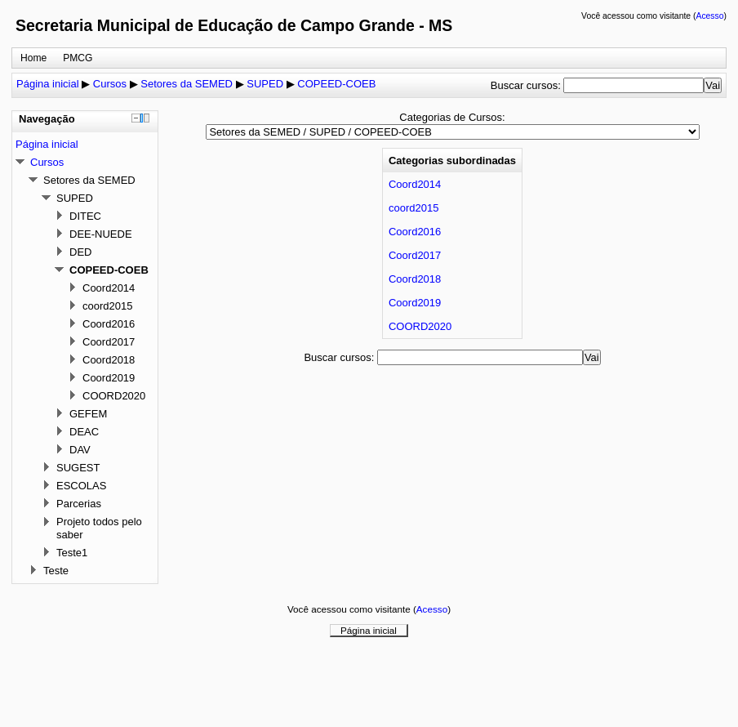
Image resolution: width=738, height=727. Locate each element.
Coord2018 (415, 279)
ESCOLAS (81, 485)
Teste (56, 570)
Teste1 (71, 552)
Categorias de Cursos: (452, 117)
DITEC (85, 216)
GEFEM (88, 414)
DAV (80, 450)
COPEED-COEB (336, 84)
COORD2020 (420, 326)
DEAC (84, 432)
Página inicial (47, 84)
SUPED (265, 84)
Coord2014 (415, 184)
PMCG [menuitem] (77, 58)
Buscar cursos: (527, 85)
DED (80, 252)
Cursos (110, 84)
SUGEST (78, 468)
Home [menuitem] (33, 58)
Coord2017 (415, 255)
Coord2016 (415, 231)
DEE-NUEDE (100, 234)
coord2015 (413, 208)
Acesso (709, 15)
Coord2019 (415, 303)
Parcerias (78, 503)
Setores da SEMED (186, 84)
